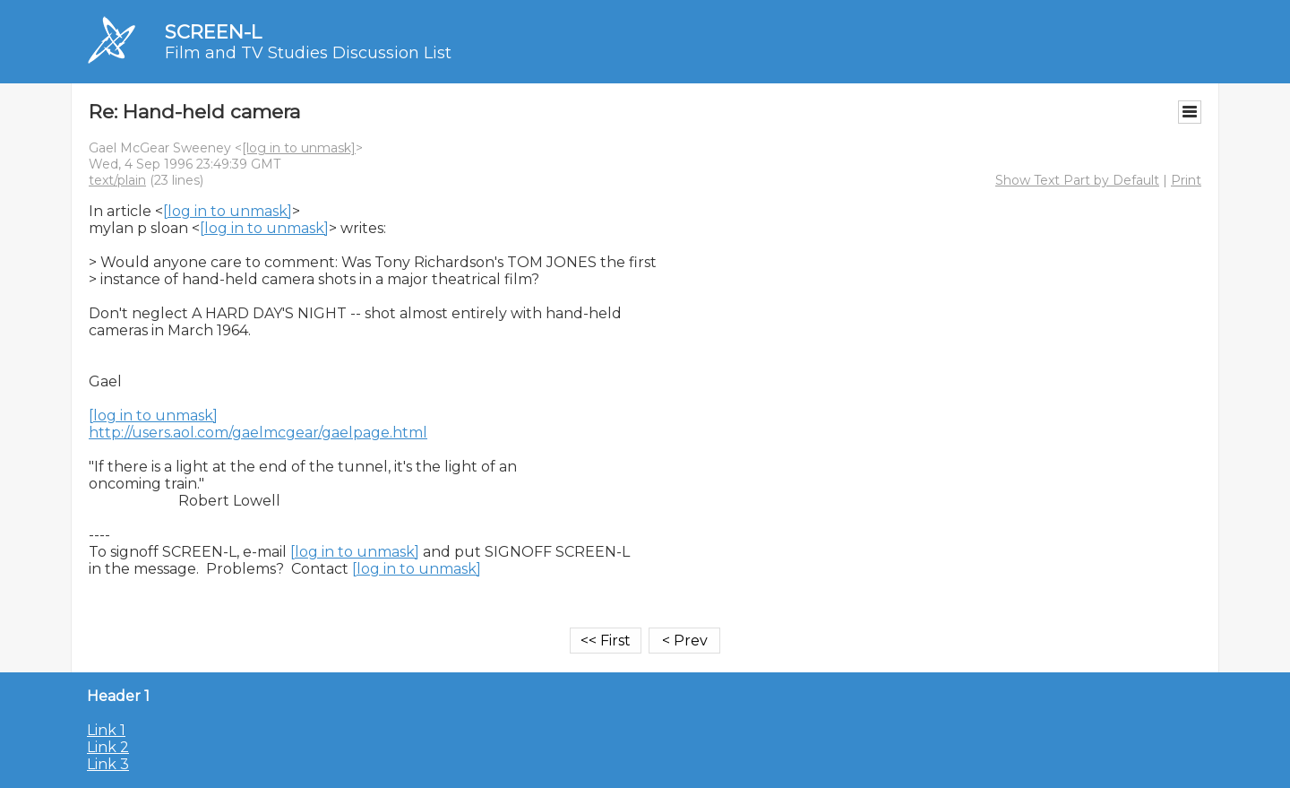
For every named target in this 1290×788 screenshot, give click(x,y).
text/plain (117, 180)
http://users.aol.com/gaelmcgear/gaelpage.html (258, 432)
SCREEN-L (213, 32)
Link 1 (106, 730)
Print (1186, 180)
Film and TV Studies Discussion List (308, 53)
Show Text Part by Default (1077, 180)
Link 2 (108, 747)
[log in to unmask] (299, 148)
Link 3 (108, 764)
